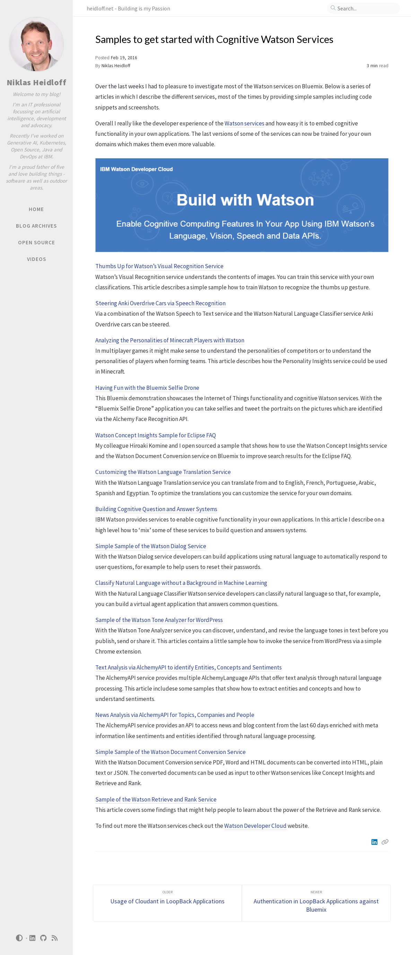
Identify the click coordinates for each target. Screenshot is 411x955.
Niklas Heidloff (37, 82)
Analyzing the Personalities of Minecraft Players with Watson (169, 340)
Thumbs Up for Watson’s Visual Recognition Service (159, 266)
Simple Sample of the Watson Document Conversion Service (170, 752)
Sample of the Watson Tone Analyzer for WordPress (159, 620)
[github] (43, 938)
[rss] (54, 938)
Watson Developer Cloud (255, 826)
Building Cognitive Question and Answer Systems (156, 509)
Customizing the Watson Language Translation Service (163, 472)
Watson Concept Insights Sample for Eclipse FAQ (155, 435)
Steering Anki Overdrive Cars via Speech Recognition (160, 303)
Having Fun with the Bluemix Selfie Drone (147, 388)
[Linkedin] (375, 842)
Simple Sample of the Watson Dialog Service (150, 546)
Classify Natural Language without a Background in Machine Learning (181, 583)
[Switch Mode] (19, 938)
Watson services (244, 123)
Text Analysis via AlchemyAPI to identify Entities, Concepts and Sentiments (188, 667)
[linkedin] (32, 938)
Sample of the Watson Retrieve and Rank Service (156, 799)
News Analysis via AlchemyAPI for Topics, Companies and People (174, 715)
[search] (366, 8)
